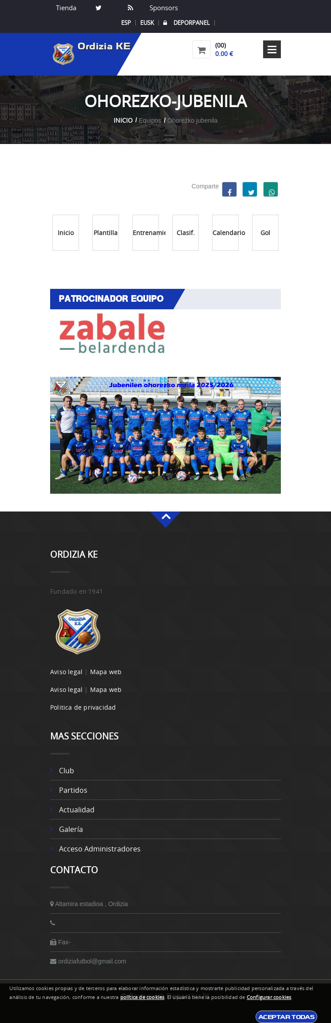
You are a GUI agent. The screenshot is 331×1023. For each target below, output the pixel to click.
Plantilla (106, 232)
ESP (126, 22)
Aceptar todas (286, 1016)
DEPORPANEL (186, 23)
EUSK (147, 22)
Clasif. (186, 232)
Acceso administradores (100, 849)
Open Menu (272, 49)
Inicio (123, 120)
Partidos (73, 790)
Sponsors (163, 7)
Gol (265, 232)
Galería (71, 829)
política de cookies (142, 997)
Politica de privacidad (83, 707)
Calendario (226, 232)
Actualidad (77, 810)
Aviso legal (66, 671)
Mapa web (106, 671)
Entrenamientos (146, 232)
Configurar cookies (269, 997)
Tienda (66, 7)
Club (66, 770)
